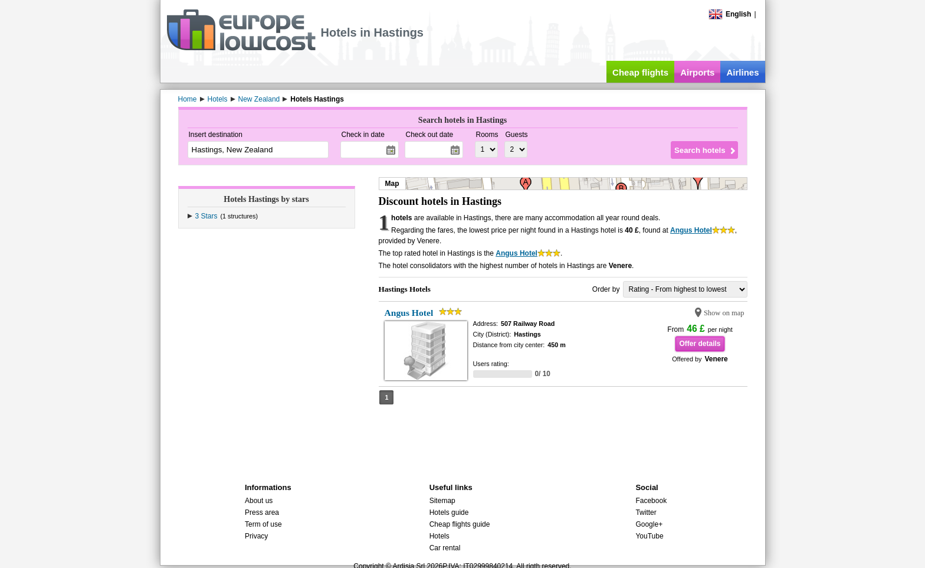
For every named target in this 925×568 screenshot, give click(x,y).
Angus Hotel (691, 230)
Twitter (645, 512)
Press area (262, 512)
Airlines (742, 72)
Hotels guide (449, 512)
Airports (697, 72)
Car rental (445, 548)
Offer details (699, 344)
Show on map (724, 313)
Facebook (651, 501)
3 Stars (206, 216)
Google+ (648, 524)
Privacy (256, 536)
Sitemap (442, 501)
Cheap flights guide (459, 524)
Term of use (263, 524)
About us (259, 501)
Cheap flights (640, 72)
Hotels (439, 536)
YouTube (649, 536)
